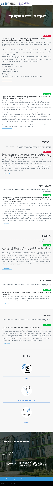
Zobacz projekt (7, 80)
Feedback (5, 479)
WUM (22, 479)
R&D (26, 379)
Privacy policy (14, 479)
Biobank (26, 422)
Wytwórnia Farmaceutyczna (26, 400)
